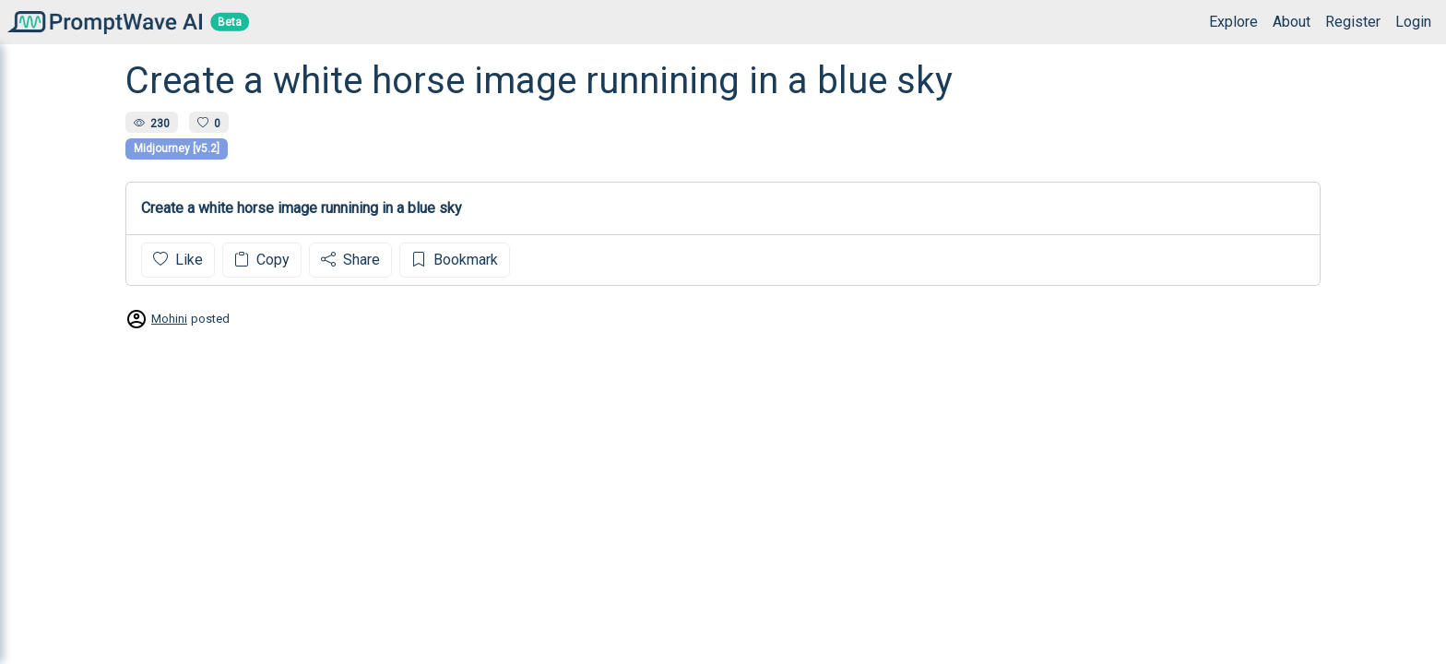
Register (1353, 21)
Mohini (169, 319)
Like (178, 259)
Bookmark (454, 259)
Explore (1233, 21)
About (1291, 21)
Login (1413, 21)
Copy (262, 259)
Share (350, 259)
